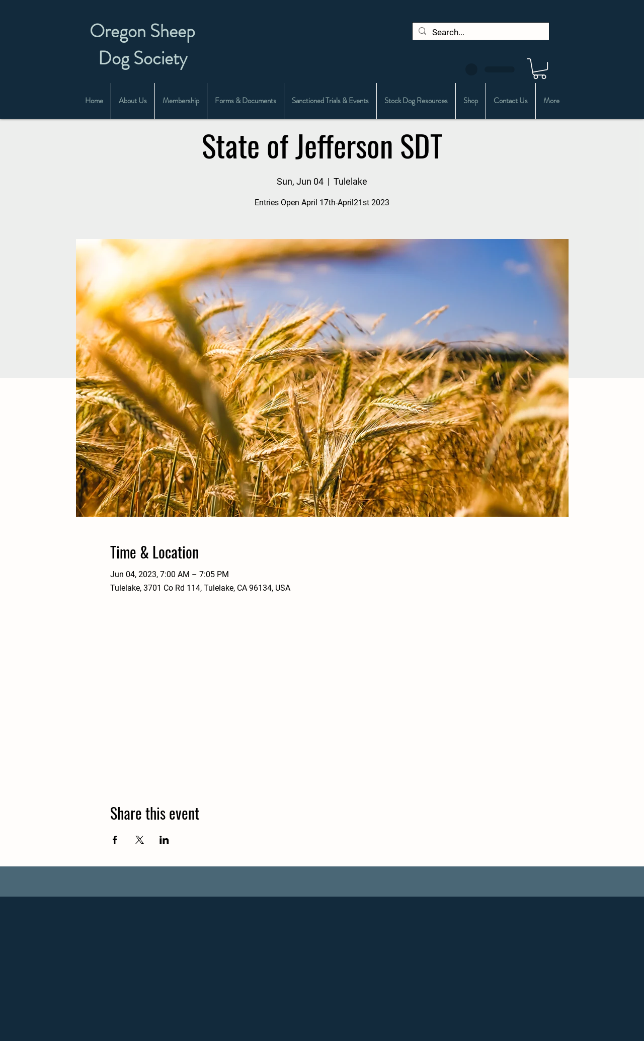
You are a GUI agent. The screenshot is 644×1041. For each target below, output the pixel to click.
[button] (539, 68)
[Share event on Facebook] (115, 840)
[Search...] (480, 33)
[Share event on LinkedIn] (164, 840)
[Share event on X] (139, 840)
